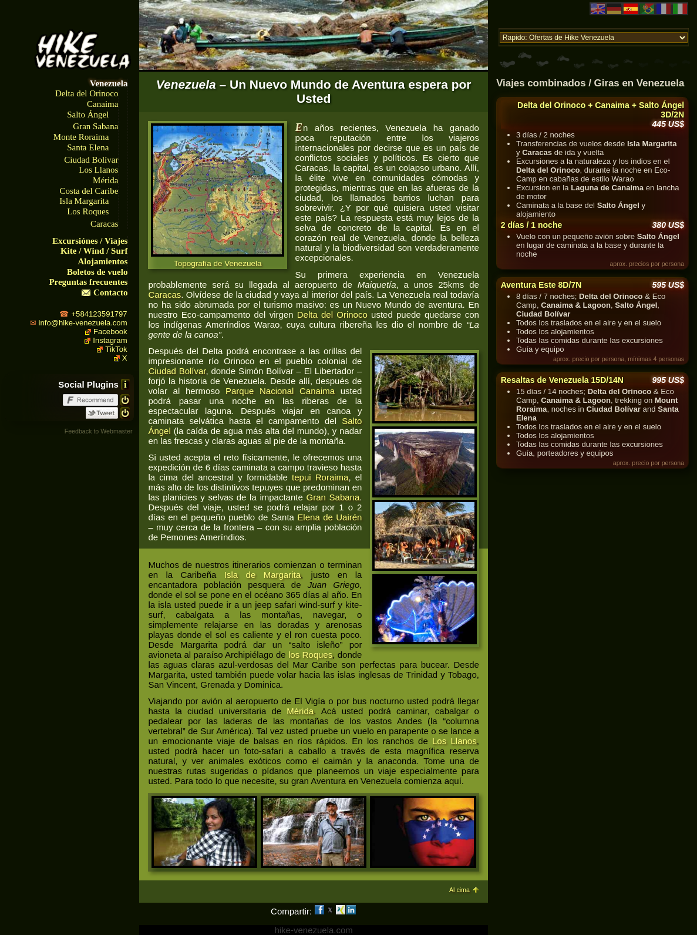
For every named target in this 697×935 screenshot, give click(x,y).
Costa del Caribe (88, 191)
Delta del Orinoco (86, 93)
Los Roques (88, 211)
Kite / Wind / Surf (93, 250)
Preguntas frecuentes (88, 282)
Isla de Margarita (262, 575)
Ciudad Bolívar (91, 159)
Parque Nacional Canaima (280, 391)
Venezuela (108, 83)
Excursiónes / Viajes (89, 240)
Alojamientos (102, 261)
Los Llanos (98, 169)
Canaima (102, 104)
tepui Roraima (320, 477)
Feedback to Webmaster (99, 431)
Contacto (110, 292)
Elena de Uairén (329, 517)
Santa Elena (88, 147)
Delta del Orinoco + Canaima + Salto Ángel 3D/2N (600, 109)
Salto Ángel (88, 114)
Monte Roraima (81, 137)
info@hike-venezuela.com (83, 322)
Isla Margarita (84, 201)
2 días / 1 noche (532, 225)
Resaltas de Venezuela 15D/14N (562, 380)
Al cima (459, 889)
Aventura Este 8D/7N (541, 285)
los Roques (310, 655)
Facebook (110, 331)
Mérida (105, 180)
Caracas (104, 223)
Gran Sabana (95, 126)
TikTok (116, 349)
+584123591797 (99, 314)
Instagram (110, 340)
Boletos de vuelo (97, 272)
